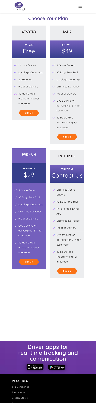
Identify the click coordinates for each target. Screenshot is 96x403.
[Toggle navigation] (80, 6)
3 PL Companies (20, 386)
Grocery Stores (20, 397)
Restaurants (18, 392)
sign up (29, 112)
